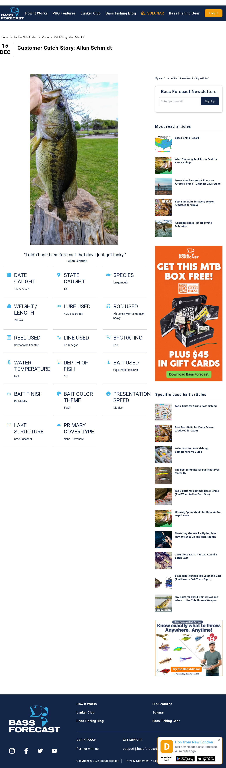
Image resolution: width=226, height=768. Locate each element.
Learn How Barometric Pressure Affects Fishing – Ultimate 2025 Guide (198, 182)
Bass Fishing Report (187, 138)
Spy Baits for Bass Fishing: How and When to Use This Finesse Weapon (196, 598)
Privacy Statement (138, 761)
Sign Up (210, 101)
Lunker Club (91, 8)
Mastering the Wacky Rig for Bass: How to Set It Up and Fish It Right (196, 535)
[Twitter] (40, 751)
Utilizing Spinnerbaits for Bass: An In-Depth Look (198, 513)
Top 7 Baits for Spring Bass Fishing (196, 406)
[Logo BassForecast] (12, 8)
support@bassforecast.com (143, 748)
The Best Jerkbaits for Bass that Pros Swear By (197, 471)
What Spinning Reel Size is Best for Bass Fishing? (196, 160)
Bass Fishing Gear (184, 8)
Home (4, 37)
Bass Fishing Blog (121, 8)
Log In (213, 8)
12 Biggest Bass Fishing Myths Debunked (193, 224)
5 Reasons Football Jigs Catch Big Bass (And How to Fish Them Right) (198, 577)
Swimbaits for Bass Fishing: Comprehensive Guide (191, 450)
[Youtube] (54, 751)
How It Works (36, 8)
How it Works (86, 704)
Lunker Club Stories (25, 37)
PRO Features (64, 8)
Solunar (158, 712)
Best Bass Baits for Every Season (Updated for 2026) (195, 203)
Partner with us (87, 748)
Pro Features (162, 704)
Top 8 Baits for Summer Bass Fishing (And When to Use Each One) (197, 492)
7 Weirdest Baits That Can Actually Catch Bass (196, 556)
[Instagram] (12, 751)
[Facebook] (26, 751)
